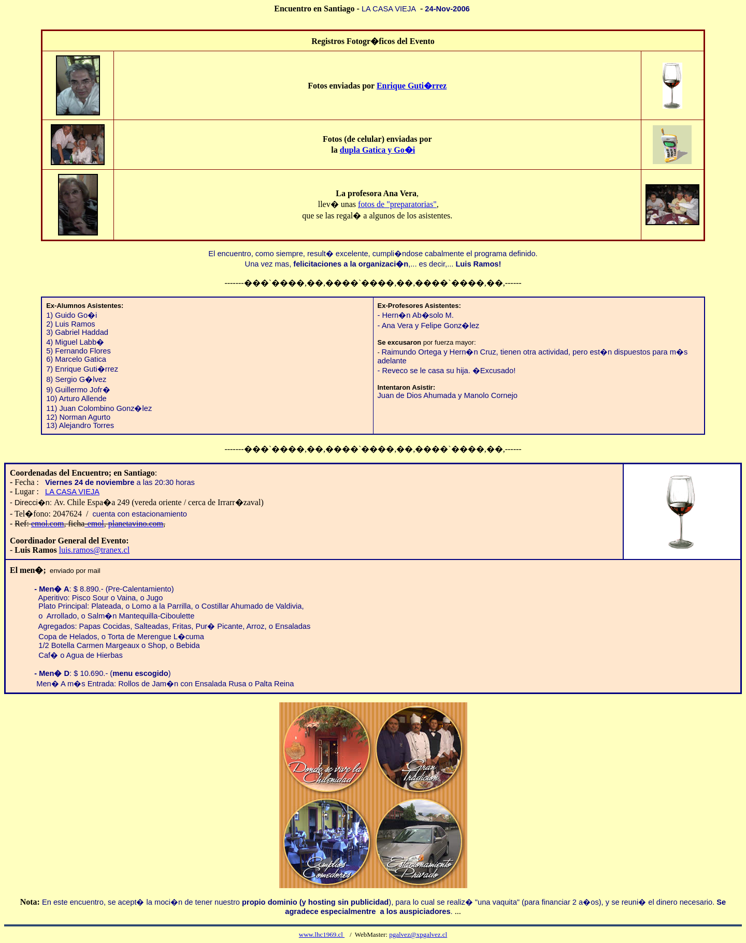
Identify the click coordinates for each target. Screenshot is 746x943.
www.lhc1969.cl (322, 934)
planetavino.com (135, 523)
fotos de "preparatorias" (397, 204)
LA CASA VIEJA (72, 492)
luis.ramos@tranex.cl (94, 550)
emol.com (47, 523)
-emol (94, 523)
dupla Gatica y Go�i (377, 149)
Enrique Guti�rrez (412, 85)
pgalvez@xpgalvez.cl (418, 934)
